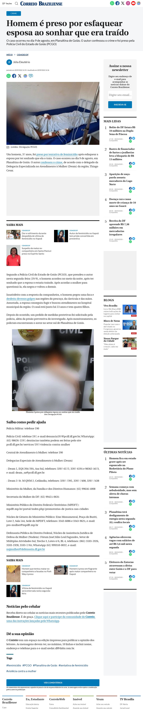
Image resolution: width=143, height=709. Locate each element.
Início (9, 55)
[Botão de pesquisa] (15, 3)
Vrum (100, 699)
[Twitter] (123, 5)
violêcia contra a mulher (22, 671)
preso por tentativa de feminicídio (57, 154)
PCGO (28, 665)
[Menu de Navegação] (7, 3)
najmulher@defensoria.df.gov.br (25, 549)
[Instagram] (128, 5)
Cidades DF (22, 55)
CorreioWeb (57, 699)
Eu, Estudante (35, 699)
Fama (51, 704)
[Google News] (139, 5)
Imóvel (77, 699)
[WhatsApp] (112, 5)
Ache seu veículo (103, 704)
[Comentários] (31, 77)
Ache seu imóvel (79, 704)
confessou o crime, (51, 162)
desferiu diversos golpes (20, 298)
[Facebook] (117, 5)
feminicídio (14, 665)
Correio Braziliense (9, 701)
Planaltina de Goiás (45, 665)
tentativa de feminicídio (74, 665)
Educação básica (32, 704)
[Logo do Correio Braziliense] (41, 3)
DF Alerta (124, 704)
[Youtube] (133, 5)
